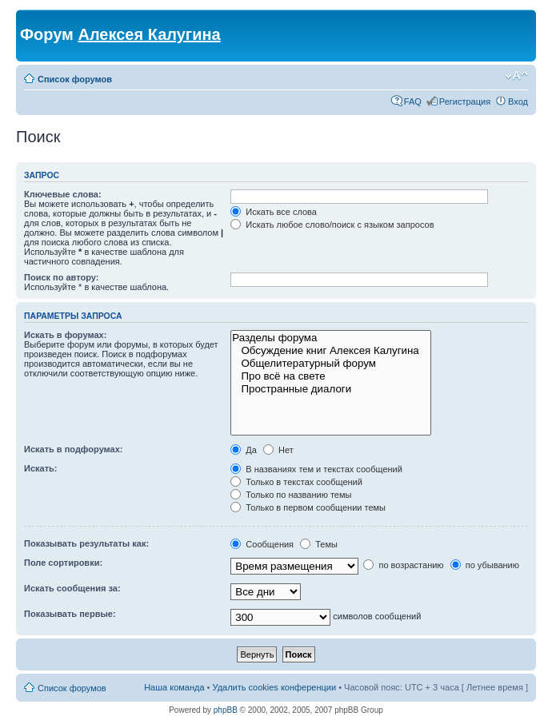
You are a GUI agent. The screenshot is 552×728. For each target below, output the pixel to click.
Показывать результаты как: (86, 543)
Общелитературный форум (331, 363)
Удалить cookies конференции (275, 687)
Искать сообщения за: (72, 588)
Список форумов (75, 79)
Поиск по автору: (61, 277)
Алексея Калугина (149, 34)
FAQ (413, 101)
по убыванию (484, 565)
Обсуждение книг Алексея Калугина (331, 350)
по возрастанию (403, 565)
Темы (319, 544)
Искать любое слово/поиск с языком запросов (332, 224)
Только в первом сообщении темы (308, 507)
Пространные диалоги (331, 389)
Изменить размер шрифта (516, 76)
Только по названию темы (290, 494)
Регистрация (464, 101)
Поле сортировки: (63, 562)
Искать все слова (273, 212)
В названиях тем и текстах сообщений (316, 469)
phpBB (226, 710)
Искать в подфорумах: (73, 449)
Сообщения (262, 544)
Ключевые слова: (63, 194)
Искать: (40, 468)
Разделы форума (331, 338)
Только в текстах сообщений (296, 482)
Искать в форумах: (65, 335)
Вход (518, 101)
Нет (278, 450)
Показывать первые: (70, 614)
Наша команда (174, 687)
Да (243, 450)
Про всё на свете (331, 376)
